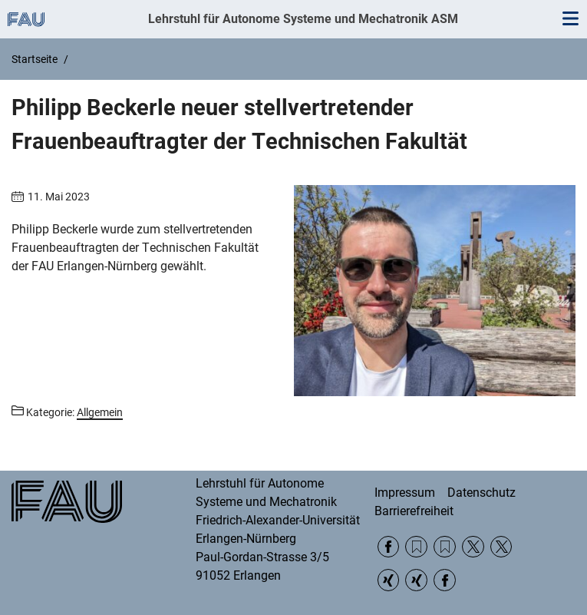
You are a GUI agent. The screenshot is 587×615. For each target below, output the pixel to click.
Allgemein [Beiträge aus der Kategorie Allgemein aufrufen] (100, 412)
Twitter (473, 547)
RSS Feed (416, 547)
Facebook (389, 547)
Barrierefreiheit (413, 511)
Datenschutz (481, 492)
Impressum (404, 492)
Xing (389, 580)
